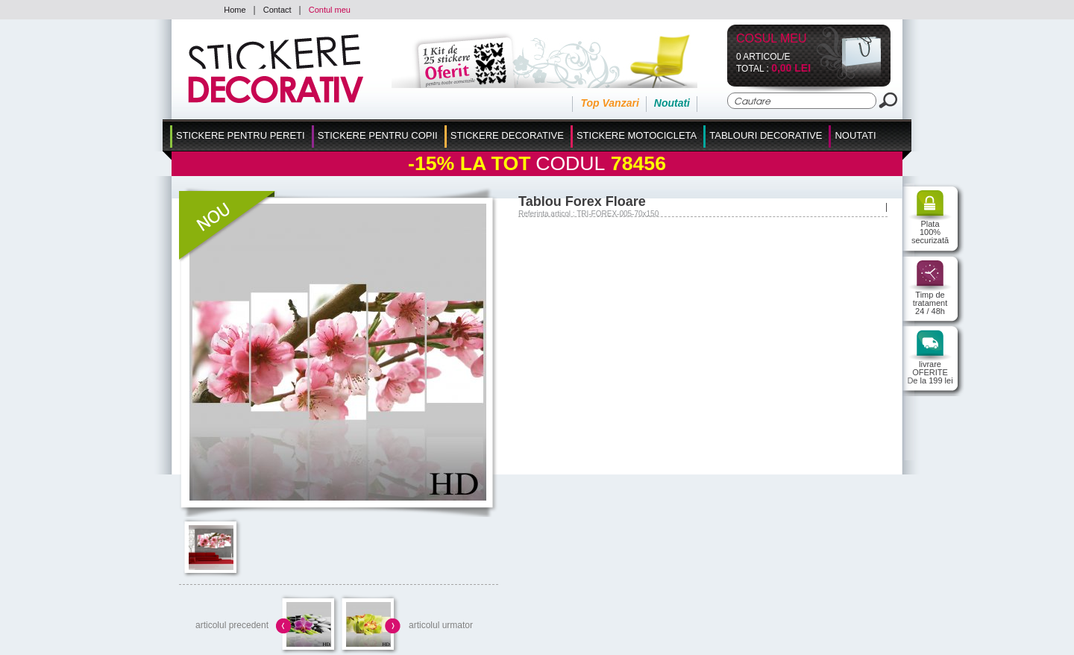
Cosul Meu (771, 39)
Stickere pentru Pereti (240, 135)
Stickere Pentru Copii (378, 135)
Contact (277, 9)
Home (234, 9)
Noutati (672, 103)
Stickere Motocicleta (637, 135)
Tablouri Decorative (765, 135)
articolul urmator (441, 625)
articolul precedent (231, 625)
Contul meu (330, 9)
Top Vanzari (609, 103)
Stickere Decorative (507, 135)
